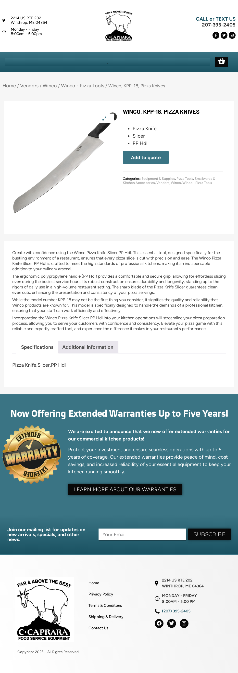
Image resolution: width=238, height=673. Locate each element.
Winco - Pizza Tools (82, 86)
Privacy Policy (100, 594)
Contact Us (98, 628)
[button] (107, 62)
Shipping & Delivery (106, 616)
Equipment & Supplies (158, 179)
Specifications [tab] (37, 347)
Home (9, 86)
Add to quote (146, 157)
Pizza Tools (184, 179)
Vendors (29, 86)
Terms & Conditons (105, 605)
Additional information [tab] (87, 347)
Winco (50, 86)
